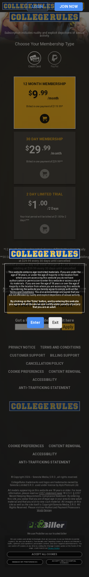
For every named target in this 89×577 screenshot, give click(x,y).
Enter (35, 322)
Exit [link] (55, 322)
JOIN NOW (69, 6)
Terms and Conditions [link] (22, 292)
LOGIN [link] (37, 6)
